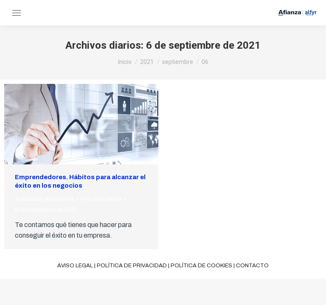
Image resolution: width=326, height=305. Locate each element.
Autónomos (59, 199)
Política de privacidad (132, 266)
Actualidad (28, 199)
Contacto (252, 266)
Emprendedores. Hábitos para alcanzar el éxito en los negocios (80, 181)
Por (101, 199)
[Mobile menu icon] (16, 13)
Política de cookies (201, 266)
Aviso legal (75, 266)
